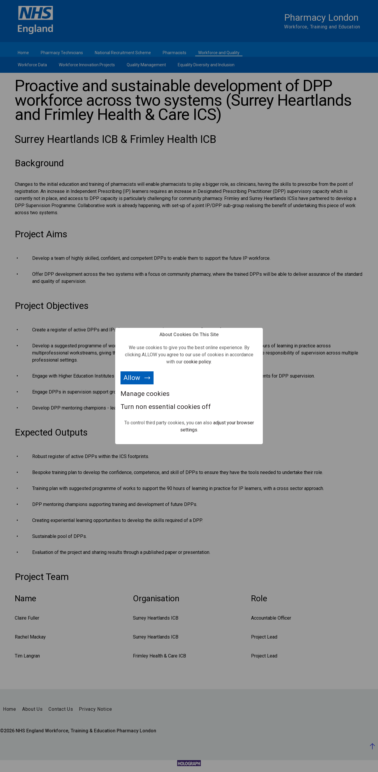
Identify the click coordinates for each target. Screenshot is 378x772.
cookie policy (197, 362)
